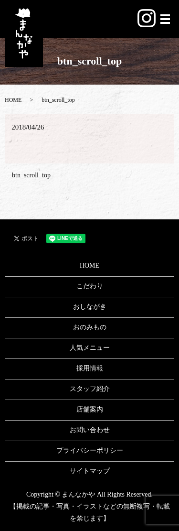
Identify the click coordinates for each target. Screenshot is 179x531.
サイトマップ (90, 471)
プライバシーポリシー (89, 450)
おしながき (89, 306)
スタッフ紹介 (90, 388)
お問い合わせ (90, 429)
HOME (13, 100)
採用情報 (89, 368)
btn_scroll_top (31, 175)
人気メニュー (90, 347)
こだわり (89, 286)
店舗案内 (89, 409)
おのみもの (89, 327)
